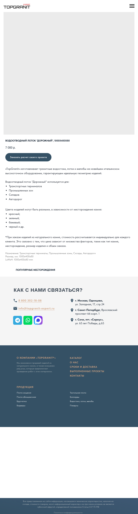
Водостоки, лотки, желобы (82, 401)
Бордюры (21, 405)
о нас (74, 362)
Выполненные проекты (87, 371)
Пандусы (74, 405)
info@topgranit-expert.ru (36, 308)
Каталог (76, 358)
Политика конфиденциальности (68, 512)
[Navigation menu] (131, 6)
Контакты (77, 375)
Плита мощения (24, 392)
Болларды (74, 397)
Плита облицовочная (26, 397)
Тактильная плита (78, 392)
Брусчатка (22, 401)
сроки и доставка (83, 366)
